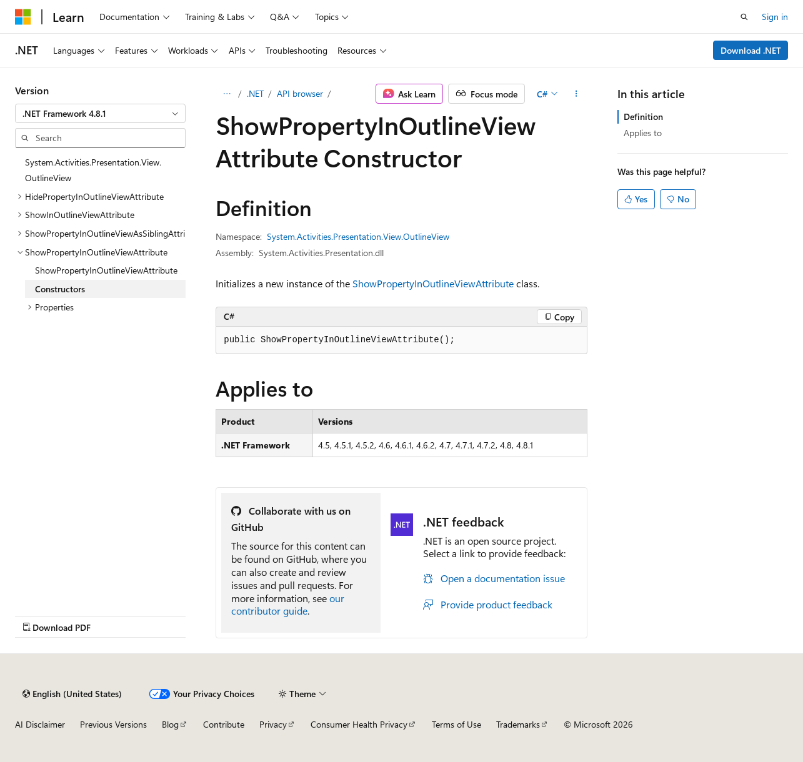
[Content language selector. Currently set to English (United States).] (72, 694)
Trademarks (518, 724)
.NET (255, 93)
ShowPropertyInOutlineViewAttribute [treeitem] (106, 270)
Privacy (273, 724)
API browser (300, 93)
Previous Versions (113, 724)
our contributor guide (287, 604)
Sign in (775, 16)
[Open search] (744, 17)
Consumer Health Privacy (359, 724)
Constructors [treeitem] (60, 289)
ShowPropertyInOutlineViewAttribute (433, 283)
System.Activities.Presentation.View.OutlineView (358, 236)
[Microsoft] (23, 17)
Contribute (223, 724)
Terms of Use (456, 724)
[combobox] (100, 114)
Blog (170, 724)
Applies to (643, 133)
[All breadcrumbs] (226, 94)
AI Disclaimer (40, 724)
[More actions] (576, 94)
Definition (643, 116)
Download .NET (751, 50)
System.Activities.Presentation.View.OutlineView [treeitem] (93, 170)
